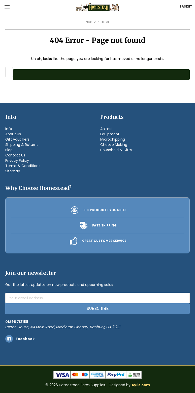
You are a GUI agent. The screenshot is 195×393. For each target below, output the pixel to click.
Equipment (109, 134)
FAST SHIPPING (104, 225)
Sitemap (12, 171)
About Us (13, 134)
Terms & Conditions (22, 165)
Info (8, 128)
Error (105, 21)
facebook (25, 338)
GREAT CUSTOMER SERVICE (104, 241)
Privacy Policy (17, 160)
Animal (106, 128)
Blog (9, 149)
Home (91, 21)
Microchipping (112, 139)
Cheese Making (113, 144)
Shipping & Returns (21, 144)
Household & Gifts (116, 149)
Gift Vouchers (17, 139)
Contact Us (15, 155)
